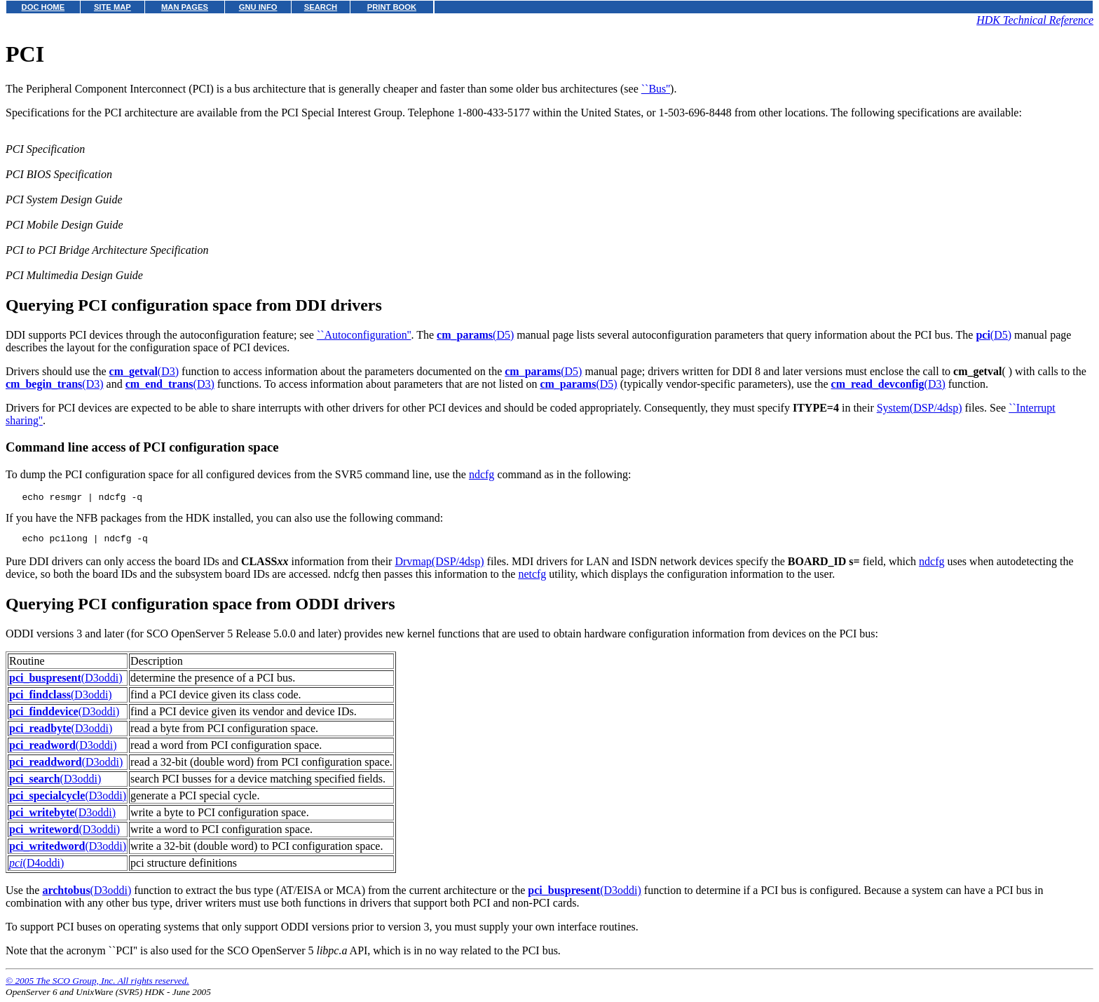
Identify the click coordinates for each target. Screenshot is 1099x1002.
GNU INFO (258, 7)
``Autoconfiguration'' (364, 335)
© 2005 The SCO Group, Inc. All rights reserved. (97, 985)
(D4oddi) (36, 867)
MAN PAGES (184, 7)
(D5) (475, 335)
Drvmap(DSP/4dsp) (439, 565)
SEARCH (320, 7)
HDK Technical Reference (1034, 20)
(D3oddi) (66, 682)
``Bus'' (655, 89)
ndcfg (481, 474)
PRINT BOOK (391, 7)
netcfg (532, 578)
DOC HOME (43, 7)
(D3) (144, 371)
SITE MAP (112, 7)
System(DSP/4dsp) (919, 408)
